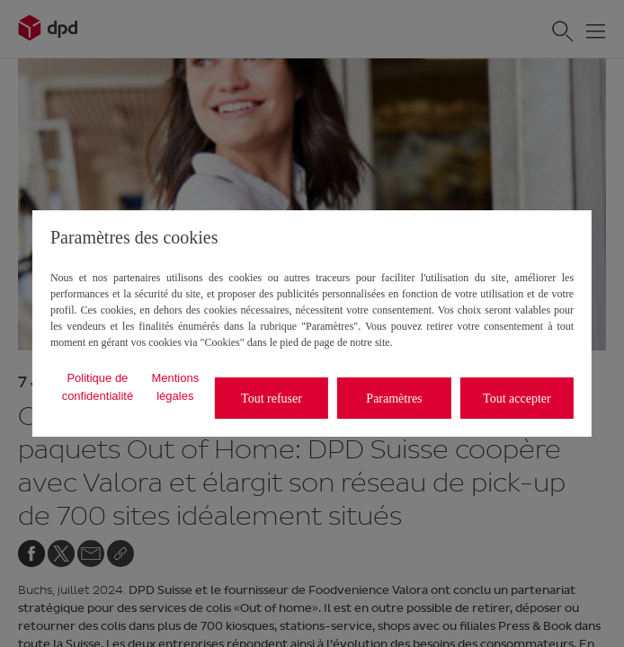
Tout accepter (517, 398)
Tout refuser (271, 398)
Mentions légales (175, 387)
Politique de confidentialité (98, 387)
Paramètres (394, 398)
